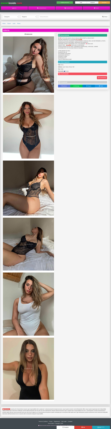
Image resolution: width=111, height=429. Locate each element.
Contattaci (70, 421)
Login (81, 2)
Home (14, 8)
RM (83, 427)
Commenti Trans (69, 8)
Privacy (50, 421)
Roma (18, 23)
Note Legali (63, 421)
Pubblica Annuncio (65, 2)
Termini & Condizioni (43, 421)
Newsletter (104, 2)
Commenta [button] (102, 77)
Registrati (92, 2)
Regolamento (57, 421)
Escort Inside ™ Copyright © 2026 (55, 423)
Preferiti (96, 8)
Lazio (14, 23)
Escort (9, 23)
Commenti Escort (41, 8)
